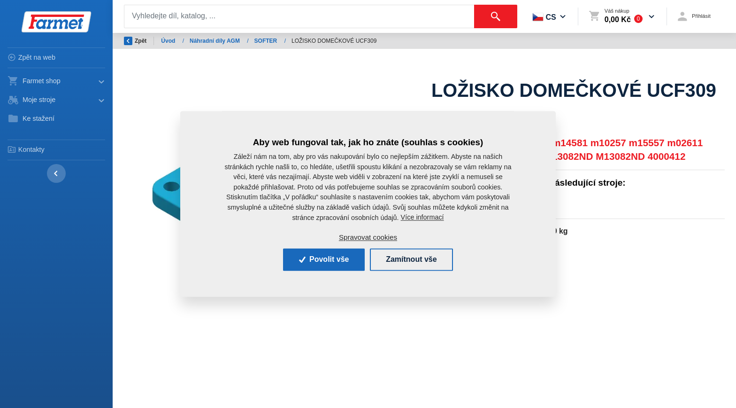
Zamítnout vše (411, 259)
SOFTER (266, 41)
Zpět (135, 41)
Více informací (422, 217)
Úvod (168, 41)
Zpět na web (31, 57)
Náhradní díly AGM (215, 41)
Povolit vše (324, 259)
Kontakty (26, 149)
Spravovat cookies (368, 237)
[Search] (299, 16)
